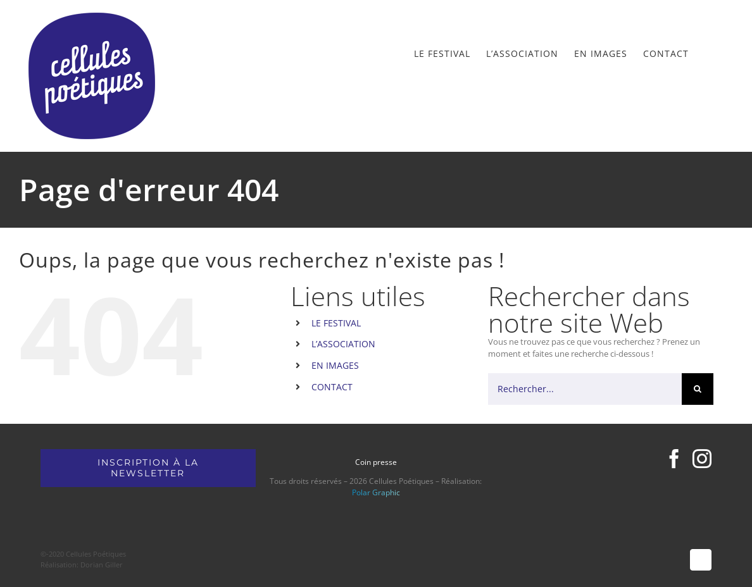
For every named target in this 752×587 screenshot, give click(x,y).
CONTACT (332, 387)
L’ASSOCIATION (343, 344)
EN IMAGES (335, 365)
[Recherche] (697, 389)
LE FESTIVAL (336, 323)
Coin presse (376, 462)
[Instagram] (701, 458)
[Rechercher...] (585, 389)
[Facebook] (674, 458)
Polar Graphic (376, 492)
